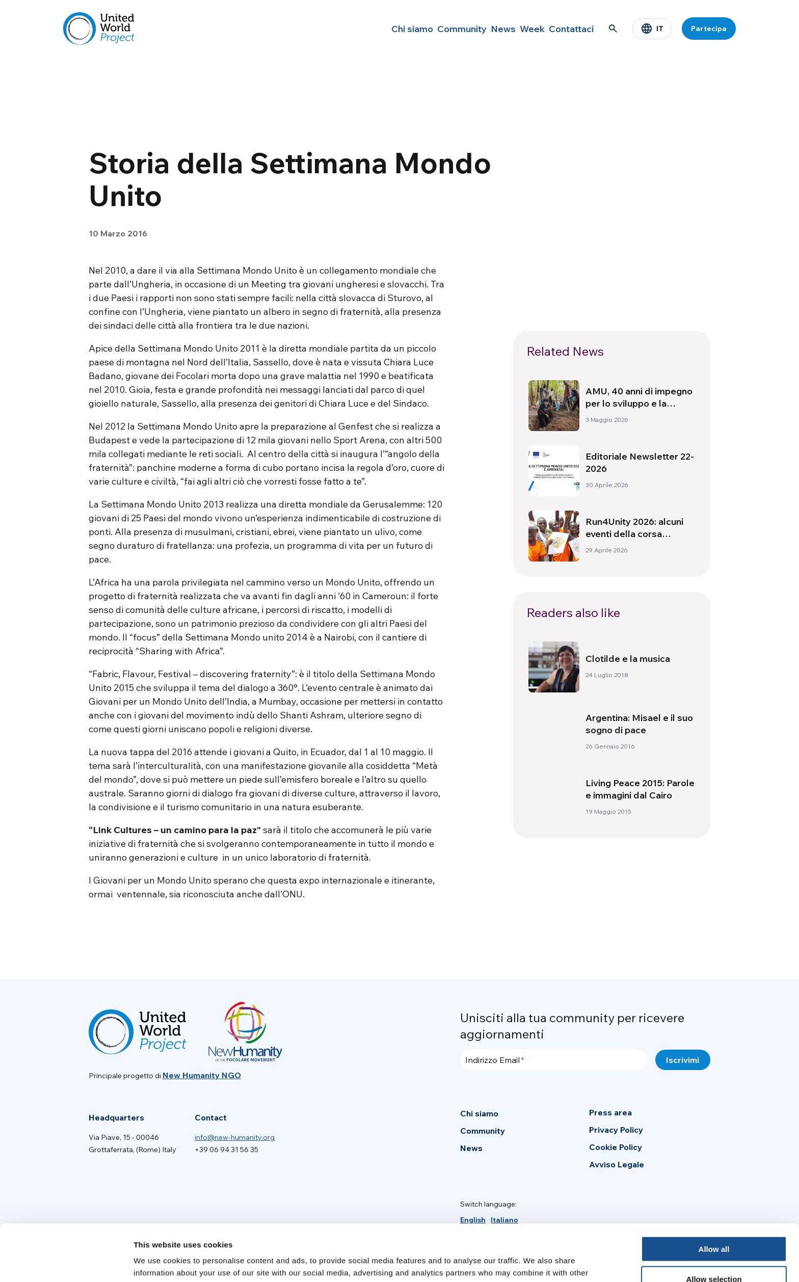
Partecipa (709, 28)
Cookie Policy (615, 1147)
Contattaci (566, 28)
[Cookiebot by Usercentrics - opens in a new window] (66, 1262)
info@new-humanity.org (235, 1137)
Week (516, 28)
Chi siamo (369, 28)
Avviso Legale (616, 1164)
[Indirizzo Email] (554, 1060)
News (476, 28)
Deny (714, 1252)
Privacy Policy (616, 1130)
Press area (610, 1112)
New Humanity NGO (202, 1075)
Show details (534, 1262)
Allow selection (713, 1222)
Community (427, 28)
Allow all (714, 1192)
